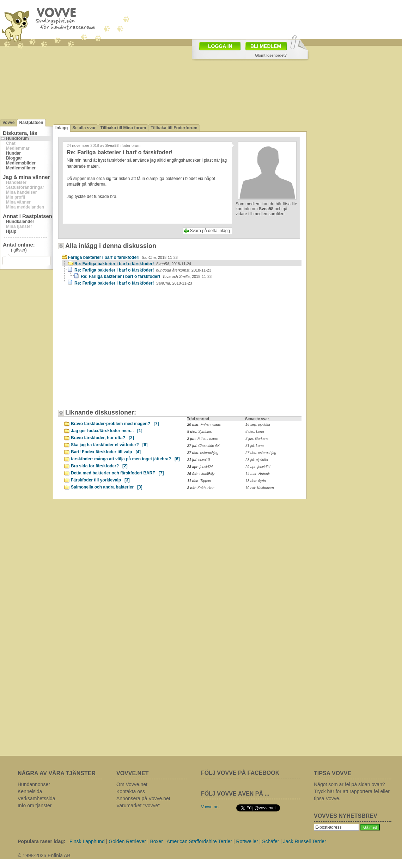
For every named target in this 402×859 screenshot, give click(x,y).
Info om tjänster (35, 805)
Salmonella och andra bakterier (106, 487)
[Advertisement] (122, 351)
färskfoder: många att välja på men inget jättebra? (125, 458)
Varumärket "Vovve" (138, 805)
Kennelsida (30, 791)
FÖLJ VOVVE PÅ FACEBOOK (240, 773)
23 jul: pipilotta (256, 460)
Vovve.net (210, 806)
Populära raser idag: (41, 841)
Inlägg (61, 127)
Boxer (156, 841)
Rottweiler (247, 841)
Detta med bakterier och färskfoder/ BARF (117, 473)
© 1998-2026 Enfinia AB (44, 855)
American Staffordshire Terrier (199, 841)
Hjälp (11, 231)
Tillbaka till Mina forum (123, 127)
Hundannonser (34, 784)
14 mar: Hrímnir (257, 474)
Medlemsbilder (21, 163)
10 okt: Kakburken (259, 488)
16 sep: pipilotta (257, 425)
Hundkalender (20, 221)
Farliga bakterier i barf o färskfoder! (123, 257)
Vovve (8, 122)
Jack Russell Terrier (304, 841)
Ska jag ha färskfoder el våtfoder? (109, 444)
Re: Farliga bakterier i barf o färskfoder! (132, 263)
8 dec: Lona (254, 432)
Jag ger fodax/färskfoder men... (106, 430)
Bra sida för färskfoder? (99, 465)
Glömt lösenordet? (271, 55)
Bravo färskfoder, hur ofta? (102, 437)
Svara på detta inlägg (210, 230)
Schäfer (270, 841)
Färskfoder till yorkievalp (100, 480)
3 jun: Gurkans (256, 439)
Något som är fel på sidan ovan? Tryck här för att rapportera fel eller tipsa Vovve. (352, 791)
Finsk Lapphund (87, 841)
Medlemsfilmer (21, 168)
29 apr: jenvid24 (257, 467)
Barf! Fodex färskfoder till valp (106, 451)
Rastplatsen (31, 122)
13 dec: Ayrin (255, 481)
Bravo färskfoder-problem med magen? (115, 423)
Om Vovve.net (131, 784)
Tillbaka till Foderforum (174, 127)
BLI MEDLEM (265, 46)
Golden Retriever (127, 841)
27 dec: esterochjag (260, 453)
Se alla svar (84, 127)
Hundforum (17, 138)
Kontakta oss (130, 791)
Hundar (13, 153)
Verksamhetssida (36, 798)
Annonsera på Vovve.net (143, 798)
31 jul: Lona (254, 446)
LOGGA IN (220, 46)
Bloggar (14, 158)
